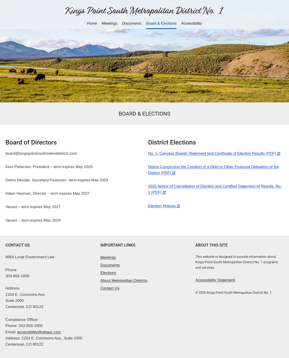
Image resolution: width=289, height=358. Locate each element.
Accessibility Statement (215, 280)
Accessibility (191, 23)
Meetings (109, 23)
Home (92, 23)
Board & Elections (161, 23)
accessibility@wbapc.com (39, 332)
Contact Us (109, 288)
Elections (108, 273)
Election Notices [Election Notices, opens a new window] (164, 206)
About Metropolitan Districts (123, 280)
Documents (131, 23)
